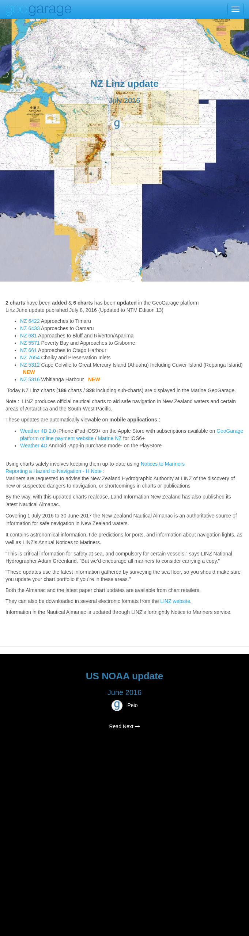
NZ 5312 (30, 365)
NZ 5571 (30, 343)
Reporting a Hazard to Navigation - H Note (53, 471)
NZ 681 (28, 336)
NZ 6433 (30, 328)
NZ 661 (28, 350)
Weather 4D (33, 445)
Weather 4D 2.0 (38, 431)
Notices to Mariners (163, 464)
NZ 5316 (30, 379)
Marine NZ (109, 438)
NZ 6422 (30, 321)
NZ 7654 (30, 357)
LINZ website (175, 601)
